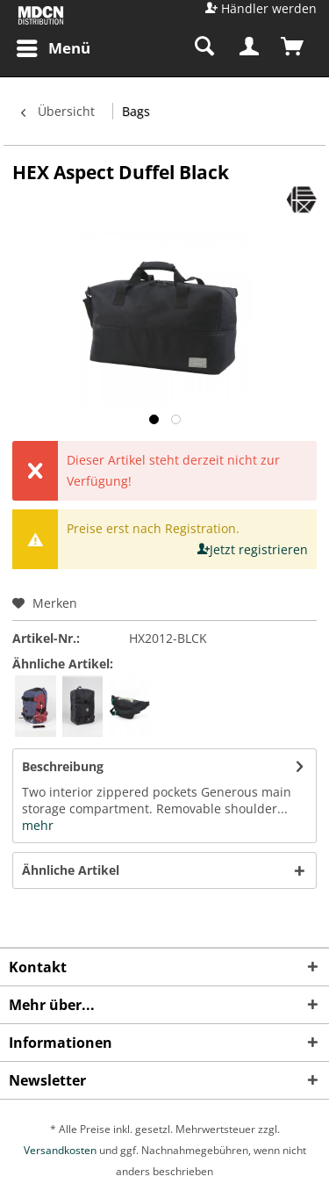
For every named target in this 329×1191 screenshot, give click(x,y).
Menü (53, 46)
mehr (38, 825)
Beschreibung (63, 766)
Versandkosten (60, 1150)
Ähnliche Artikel (70, 870)
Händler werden (269, 8)
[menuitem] (52, 48)
